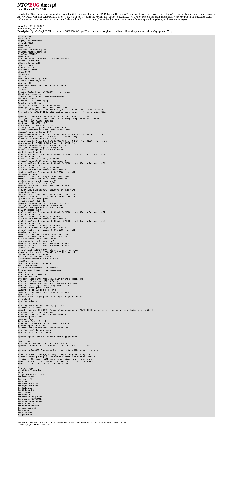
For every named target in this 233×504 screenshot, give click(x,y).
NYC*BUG (40, 9)
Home (21, 9)
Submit (29, 9)
